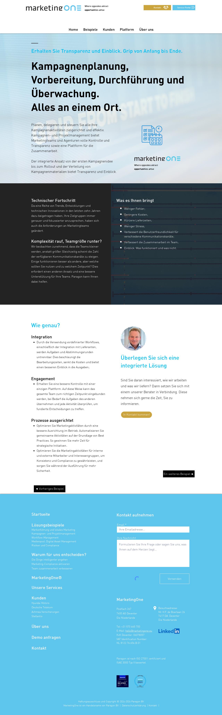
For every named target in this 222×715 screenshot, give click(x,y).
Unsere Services (47, 587)
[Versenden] (174, 579)
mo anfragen (49, 637)
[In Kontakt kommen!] (136, 414)
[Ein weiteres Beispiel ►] (179, 473)
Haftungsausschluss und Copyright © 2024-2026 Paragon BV (111, 701)
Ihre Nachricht (126, 537)
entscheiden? (73, 554)
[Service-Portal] (184, 7)
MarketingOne (45, 577)
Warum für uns (46, 554)
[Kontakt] (157, 7)
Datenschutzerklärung (134, 705)
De (34, 637)
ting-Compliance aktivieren (54, 564)
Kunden (39, 597)
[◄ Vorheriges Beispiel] (49, 488)
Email (120, 524)
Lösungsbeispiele (48, 524)
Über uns (40, 626)
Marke (35, 564)
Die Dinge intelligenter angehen (50, 559)
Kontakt (39, 647)
